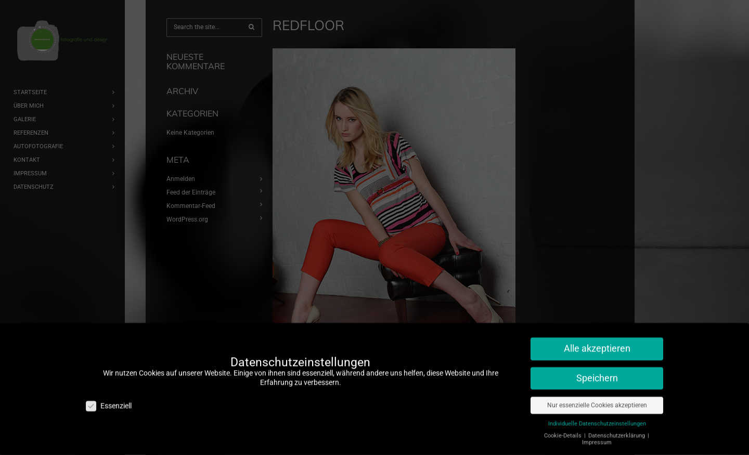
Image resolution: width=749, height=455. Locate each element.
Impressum (597, 436)
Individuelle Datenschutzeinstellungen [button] (597, 417)
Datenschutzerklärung (617, 429)
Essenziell (109, 400)
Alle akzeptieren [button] (597, 342)
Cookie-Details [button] (563, 429)
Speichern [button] (597, 372)
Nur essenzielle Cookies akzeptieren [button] (597, 399)
